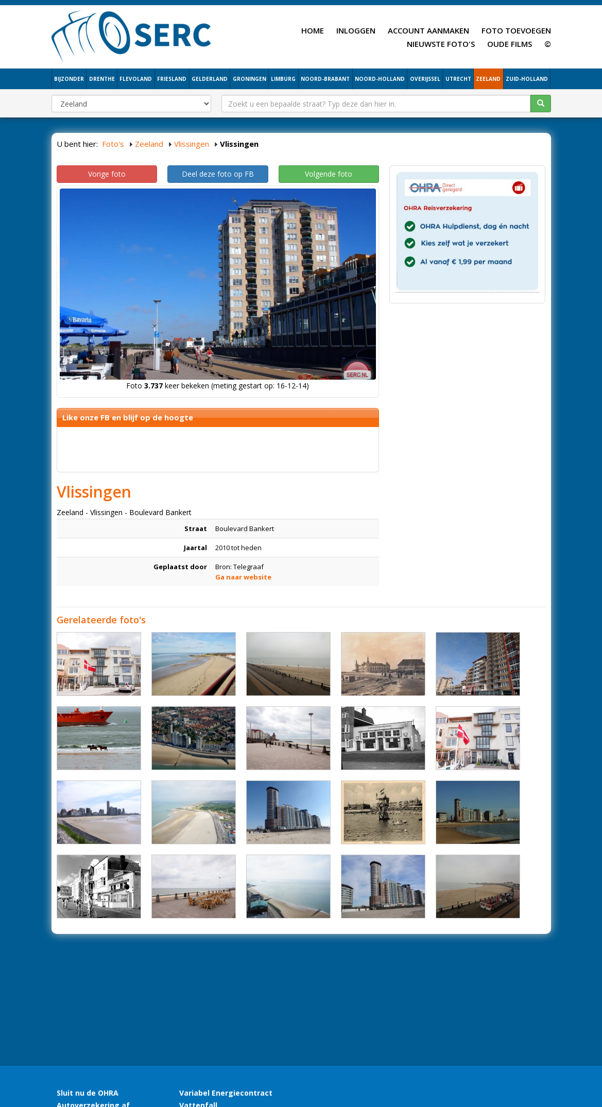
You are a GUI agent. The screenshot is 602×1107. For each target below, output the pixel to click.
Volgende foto (328, 174)
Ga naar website (243, 577)
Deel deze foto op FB (218, 174)
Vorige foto (107, 174)
